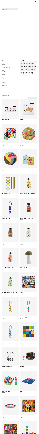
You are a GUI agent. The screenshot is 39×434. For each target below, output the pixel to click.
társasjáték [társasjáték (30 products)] (22, 73)
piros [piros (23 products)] (32, 69)
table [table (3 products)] (24, 72)
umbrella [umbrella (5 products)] (29, 73)
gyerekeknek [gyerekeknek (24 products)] (25, 66)
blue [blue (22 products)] (21, 63)
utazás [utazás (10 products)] (32, 73)
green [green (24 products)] (22, 66)
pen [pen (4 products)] (26, 69)
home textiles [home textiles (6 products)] (34, 66)
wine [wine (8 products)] (24, 75)
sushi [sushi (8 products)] (21, 72)
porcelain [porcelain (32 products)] (25, 70)
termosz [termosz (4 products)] (29, 72)
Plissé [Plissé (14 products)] (22, 70)
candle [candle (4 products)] (27, 63)
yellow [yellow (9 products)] (27, 75)
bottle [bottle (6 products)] (24, 63)
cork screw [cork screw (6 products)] (32, 63)
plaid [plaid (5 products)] (34, 69)
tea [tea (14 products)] (26, 72)
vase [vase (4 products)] (34, 73)
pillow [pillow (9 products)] (29, 69)
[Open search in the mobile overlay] (10, 9)
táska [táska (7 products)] (26, 73)
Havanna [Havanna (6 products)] (29, 66)
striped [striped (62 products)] (31, 70)
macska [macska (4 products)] (22, 69)
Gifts (5, 95)
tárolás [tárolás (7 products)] (32, 72)
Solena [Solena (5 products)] (28, 70)
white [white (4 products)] (21, 75)
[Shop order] (32, 98)
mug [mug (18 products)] (24, 69)
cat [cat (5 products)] (29, 63)
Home (3, 95)
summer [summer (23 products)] (34, 70)
